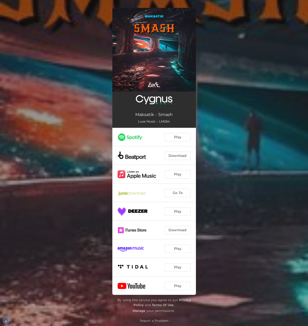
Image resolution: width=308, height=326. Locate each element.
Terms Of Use (163, 305)
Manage (139, 311)
